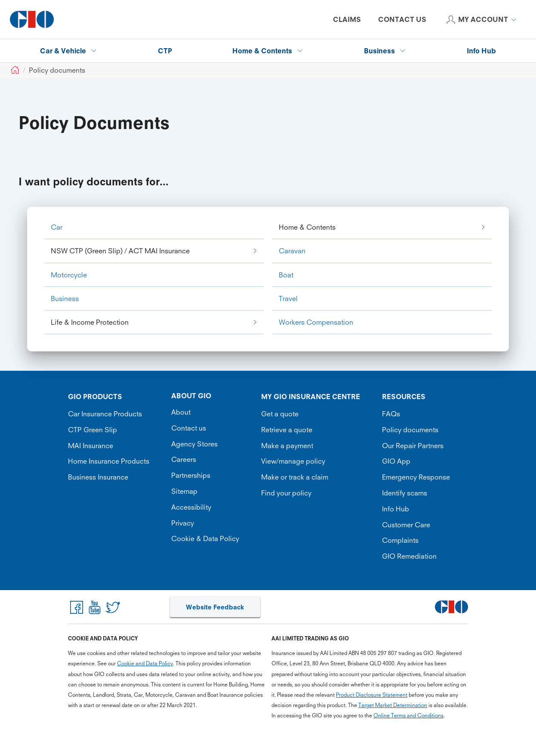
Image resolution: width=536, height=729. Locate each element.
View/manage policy (293, 461)
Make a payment (287, 445)
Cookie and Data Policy (145, 663)
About (181, 412)
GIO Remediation (409, 556)
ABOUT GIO (191, 395)
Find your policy (286, 493)
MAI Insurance (90, 445)
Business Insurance (98, 477)
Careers (183, 459)
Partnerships (190, 475)
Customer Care (406, 524)
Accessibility (191, 507)
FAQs (391, 413)
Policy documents (410, 429)
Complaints (400, 540)
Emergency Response (416, 477)
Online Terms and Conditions (408, 715)
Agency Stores (194, 444)
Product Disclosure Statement (371, 695)
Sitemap (184, 491)
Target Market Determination (392, 705)
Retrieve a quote (286, 429)
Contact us (188, 428)
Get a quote (280, 413)
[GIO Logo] (32, 19)
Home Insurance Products (108, 461)
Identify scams (404, 493)
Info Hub (395, 508)
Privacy (182, 523)
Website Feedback (215, 607)
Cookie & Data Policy (205, 538)
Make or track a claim (294, 477)
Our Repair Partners (413, 445)
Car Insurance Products (105, 413)
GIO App (396, 461)
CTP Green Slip (92, 429)
